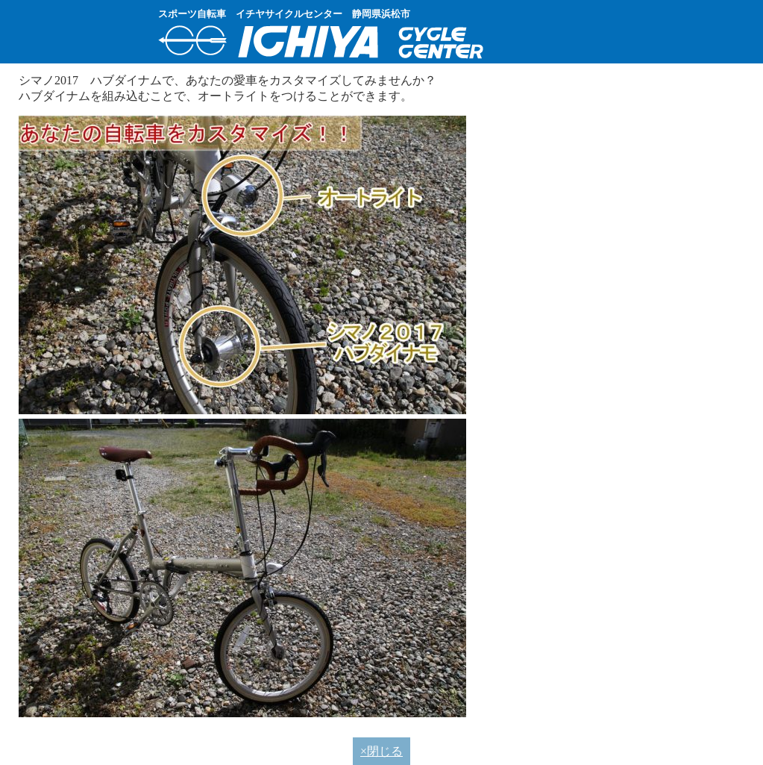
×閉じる (381, 751)
